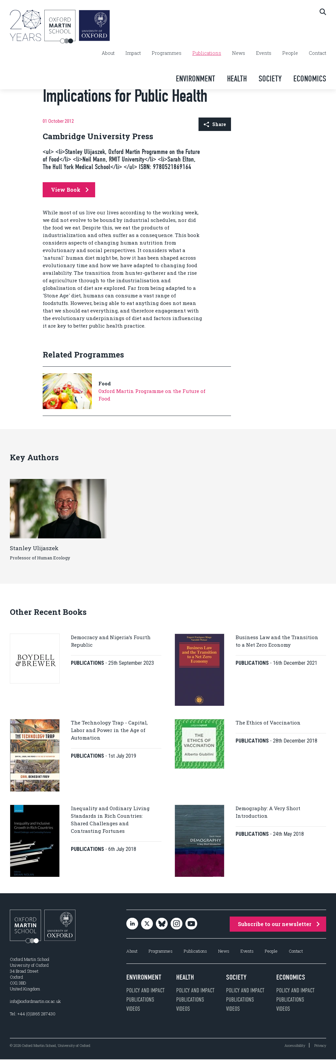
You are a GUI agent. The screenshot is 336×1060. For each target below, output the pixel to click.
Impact (133, 53)
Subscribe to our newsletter (279, 924)
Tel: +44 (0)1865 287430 (32, 1014)
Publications (206, 53)
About (108, 53)
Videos (133, 1009)
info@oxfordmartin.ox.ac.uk (35, 1002)
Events (263, 53)
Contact (317, 53)
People (290, 53)
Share (215, 124)
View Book (70, 189)
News (238, 53)
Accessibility (294, 1046)
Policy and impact (145, 991)
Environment (195, 78)
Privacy (320, 1046)
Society (270, 78)
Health (237, 78)
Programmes (166, 53)
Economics (309, 78)
